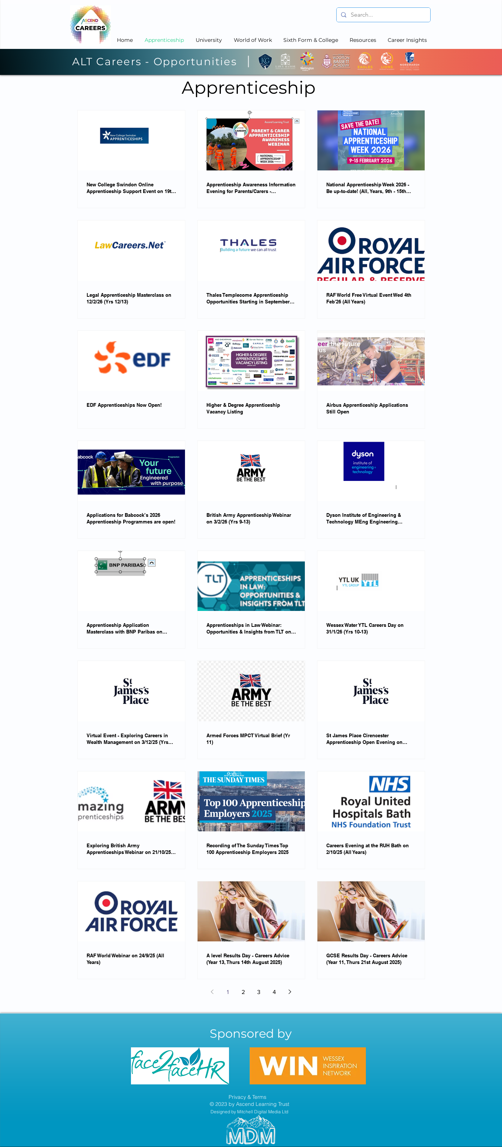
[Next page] (290, 991)
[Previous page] (212, 991)
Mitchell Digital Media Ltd (262, 1111)
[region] (180, 1065)
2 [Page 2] (243, 992)
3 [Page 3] (258, 992)
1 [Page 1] (228, 992)
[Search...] (383, 15)
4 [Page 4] (274, 992)
